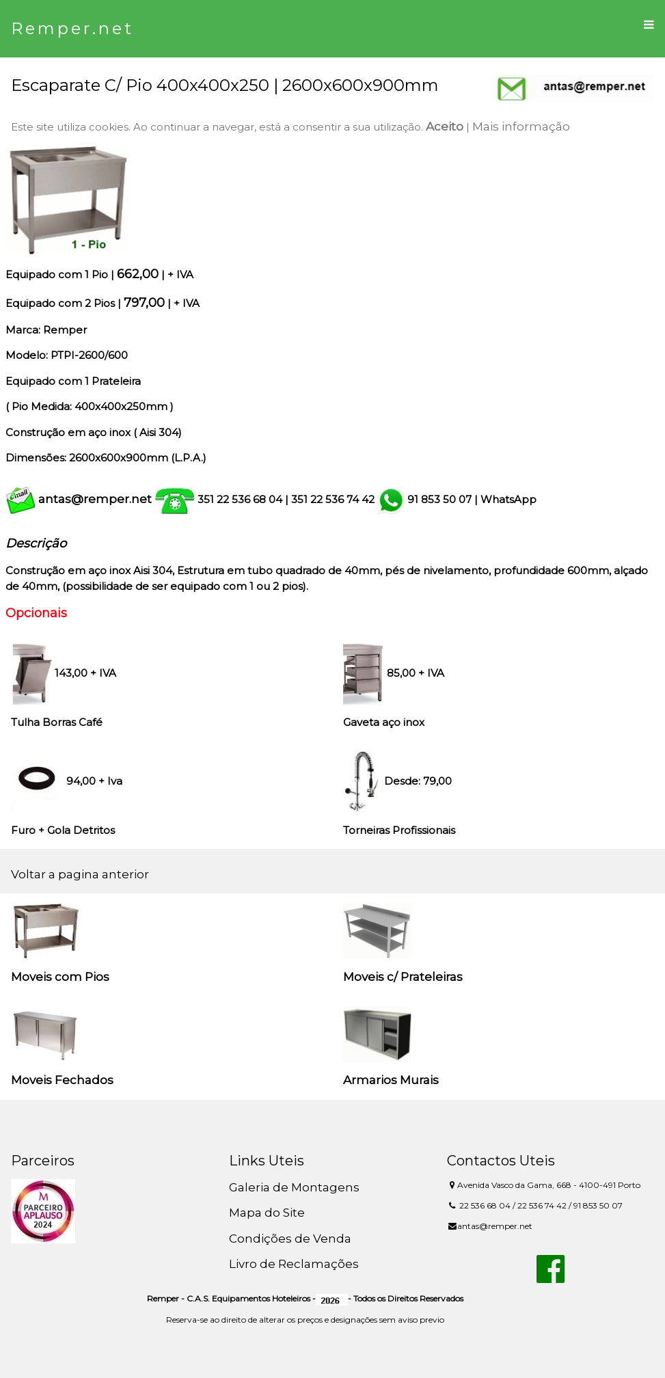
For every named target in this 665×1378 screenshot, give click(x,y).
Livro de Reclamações (294, 1264)
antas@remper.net (95, 499)
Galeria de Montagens (294, 1187)
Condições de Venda (290, 1238)
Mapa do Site (267, 1212)
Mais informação (521, 126)
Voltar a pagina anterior (80, 874)
